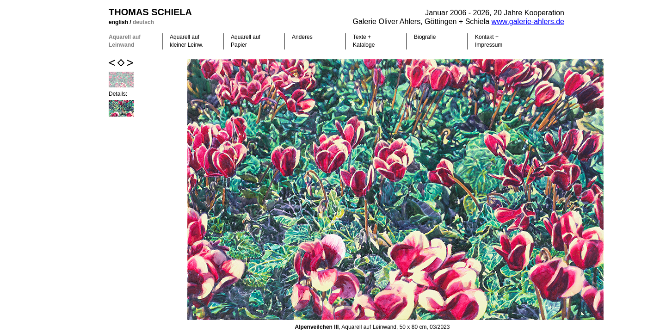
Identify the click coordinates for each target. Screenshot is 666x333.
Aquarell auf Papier (245, 41)
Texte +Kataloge (364, 41)
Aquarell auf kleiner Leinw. (187, 41)
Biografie (425, 37)
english (119, 22)
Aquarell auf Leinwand (125, 41)
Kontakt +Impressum (488, 41)
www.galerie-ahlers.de (528, 21)
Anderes (302, 37)
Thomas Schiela (150, 12)
